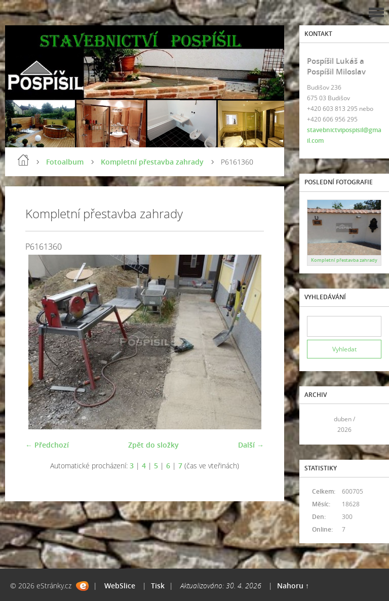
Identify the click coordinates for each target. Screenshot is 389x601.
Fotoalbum (65, 162)
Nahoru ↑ (293, 585)
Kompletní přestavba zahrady (152, 162)
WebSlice (119, 585)
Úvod (23, 160)
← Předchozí (47, 445)
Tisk (158, 585)
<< (318, 424)
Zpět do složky (153, 445)
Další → (251, 445)
